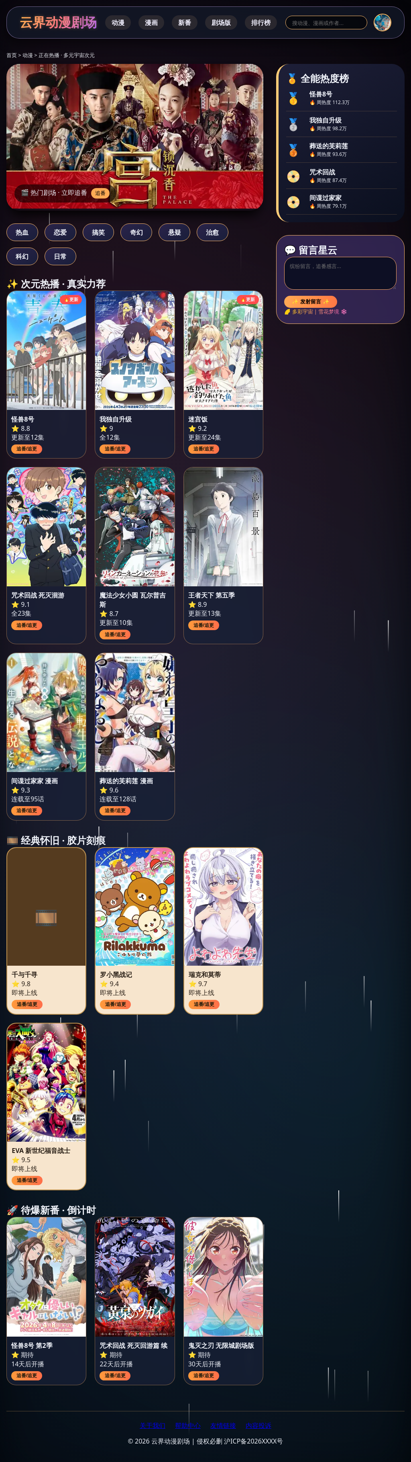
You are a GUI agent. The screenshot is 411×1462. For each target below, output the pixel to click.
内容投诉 (258, 1425)
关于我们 (152, 1425)
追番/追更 (26, 449)
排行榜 (261, 22)
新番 (184, 22)
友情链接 (223, 1425)
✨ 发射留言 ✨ (310, 302)
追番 (100, 193)
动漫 (118, 22)
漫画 (151, 22)
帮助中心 (188, 1425)
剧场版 (221, 22)
